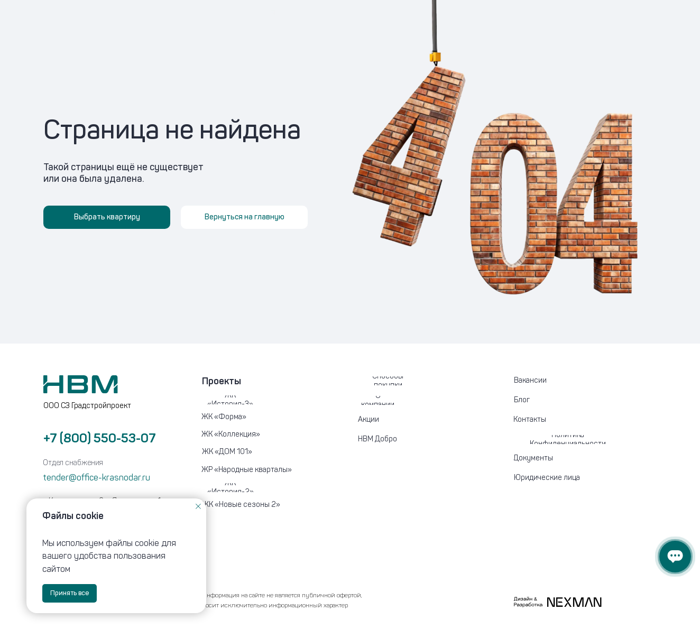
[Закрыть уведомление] (198, 506)
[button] (566, 478)
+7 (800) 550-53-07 (99, 438)
